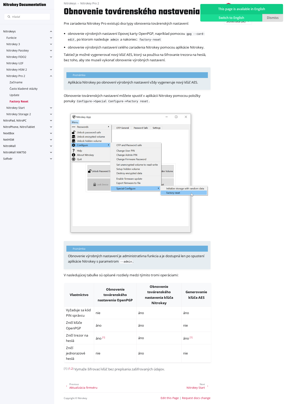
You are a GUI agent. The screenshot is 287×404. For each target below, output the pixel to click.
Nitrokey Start (15, 108)
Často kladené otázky (23, 89)
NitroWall (9, 146)
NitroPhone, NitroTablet (19, 127)
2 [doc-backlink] (72, 368)
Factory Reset (19, 101)
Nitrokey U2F (14, 63)
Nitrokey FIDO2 (16, 57)
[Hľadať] (27, 17)
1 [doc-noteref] (103, 337)
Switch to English (231, 18)
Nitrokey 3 (13, 44)
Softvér (8, 159)
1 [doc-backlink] (70, 368)
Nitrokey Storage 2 (18, 114)
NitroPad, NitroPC (15, 120)
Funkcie (11, 38)
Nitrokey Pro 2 (15, 76)
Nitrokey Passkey (17, 50)
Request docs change (196, 398)
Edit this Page (170, 398)
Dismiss (273, 18)
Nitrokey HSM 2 (16, 69)
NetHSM (8, 139)
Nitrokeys (9, 31)
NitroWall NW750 (14, 152)
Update (14, 95)
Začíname (16, 82)
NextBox (8, 133)
